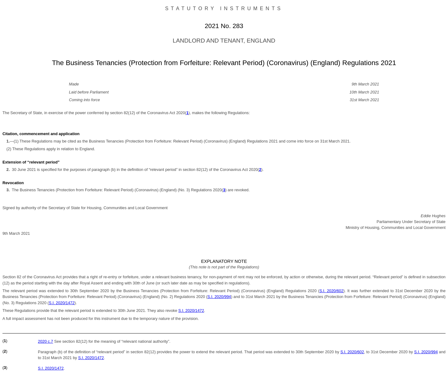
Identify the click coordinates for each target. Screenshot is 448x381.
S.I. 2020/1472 (61, 302)
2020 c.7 (45, 341)
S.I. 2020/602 (332, 290)
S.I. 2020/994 (219, 296)
